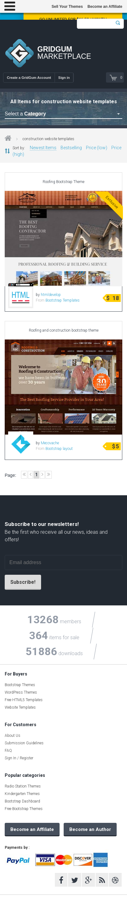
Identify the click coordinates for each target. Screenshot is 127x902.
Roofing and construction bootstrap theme (63, 330)
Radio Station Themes (23, 786)
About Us (12, 735)
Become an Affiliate (104, 6)
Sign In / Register (19, 758)
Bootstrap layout (59, 448)
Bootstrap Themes (20, 685)
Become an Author (90, 829)
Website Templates (20, 707)
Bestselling (71, 147)
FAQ (8, 750)
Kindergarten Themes (22, 794)
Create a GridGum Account (29, 77)
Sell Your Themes (67, 6)
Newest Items (43, 147)
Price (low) (96, 147)
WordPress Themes (21, 692)
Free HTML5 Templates (24, 700)
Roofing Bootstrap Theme (63, 182)
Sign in (64, 77)
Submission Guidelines (24, 743)
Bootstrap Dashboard (22, 801)
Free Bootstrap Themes (24, 809)
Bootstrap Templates (62, 300)
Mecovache (50, 443)
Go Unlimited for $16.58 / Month (73, 19)
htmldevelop (51, 295)
